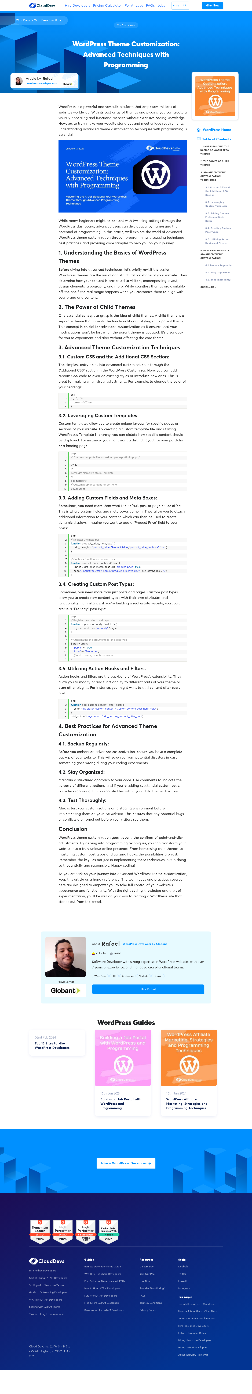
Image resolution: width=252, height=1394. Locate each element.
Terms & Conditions (151, 1303)
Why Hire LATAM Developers (45, 1300)
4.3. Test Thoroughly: (218, 279)
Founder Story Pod (152, 1288)
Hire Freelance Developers (193, 1326)
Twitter (182, 1274)
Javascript (128, 976)
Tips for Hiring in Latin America (47, 1314)
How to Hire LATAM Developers (102, 1288)
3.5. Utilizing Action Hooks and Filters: (217, 241)
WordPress (23, 20)
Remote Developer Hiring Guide (102, 1267)
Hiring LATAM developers (192, 1347)
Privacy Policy (148, 1310)
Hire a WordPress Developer (126, 1163)
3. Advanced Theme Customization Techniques (213, 176)
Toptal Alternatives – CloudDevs (196, 1304)
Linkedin (183, 1281)
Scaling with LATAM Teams (44, 1307)
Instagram (184, 1288)
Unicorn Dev (147, 1267)
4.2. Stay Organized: (217, 272)
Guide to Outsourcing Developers (48, 1292)
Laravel (158, 976)
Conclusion (208, 287)
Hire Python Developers (42, 1271)
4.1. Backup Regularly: (218, 265)
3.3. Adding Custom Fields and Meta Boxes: (217, 217)
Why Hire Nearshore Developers (102, 1274)
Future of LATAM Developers (100, 1296)
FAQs (150, 5)
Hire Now (145, 1281)
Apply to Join (180, 5)
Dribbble (183, 1267)
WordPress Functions (47, 20)
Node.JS (143, 976)
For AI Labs (134, 5)
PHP (114, 976)
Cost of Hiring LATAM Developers (48, 1278)
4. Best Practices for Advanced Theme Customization (214, 254)
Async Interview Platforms (193, 1355)
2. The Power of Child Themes (214, 163)
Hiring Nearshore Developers (194, 1340)
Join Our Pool (147, 1274)
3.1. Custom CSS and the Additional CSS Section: (217, 191)
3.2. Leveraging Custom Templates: (216, 204)
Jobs (161, 5)
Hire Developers (77, 5)
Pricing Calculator (107, 5)
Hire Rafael (148, 989)
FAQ (142, 1296)
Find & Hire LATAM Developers (101, 1303)
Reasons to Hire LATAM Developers (104, 1310)
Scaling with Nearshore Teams (46, 1285)
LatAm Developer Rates (192, 1333)
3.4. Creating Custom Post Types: (218, 230)
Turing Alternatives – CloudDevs (196, 1318)
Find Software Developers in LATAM (104, 1281)
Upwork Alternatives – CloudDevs (197, 1311)
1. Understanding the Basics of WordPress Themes (214, 150)
